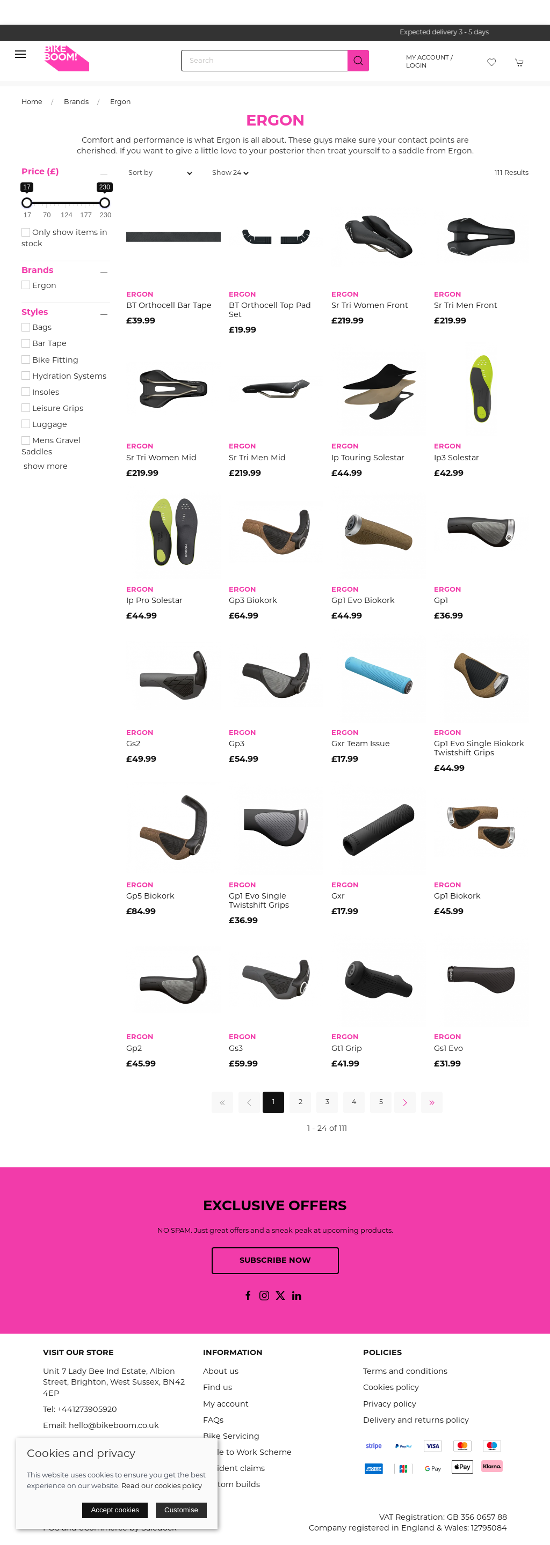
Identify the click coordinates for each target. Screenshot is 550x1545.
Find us (217, 1388)
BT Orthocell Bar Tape (169, 306)
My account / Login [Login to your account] (429, 62)
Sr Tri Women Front (369, 306)
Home (31, 102)
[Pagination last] (432, 1102)
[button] (20, 57)
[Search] (275, 60)
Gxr (338, 897)
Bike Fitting (49, 361)
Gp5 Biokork (150, 897)
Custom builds (231, 1485)
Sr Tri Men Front (465, 306)
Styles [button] (34, 312)
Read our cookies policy (161, 1486)
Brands (76, 102)
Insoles (40, 393)
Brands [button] (37, 271)
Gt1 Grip (346, 1049)
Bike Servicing (231, 1437)
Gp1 (441, 601)
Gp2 (134, 1049)
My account (226, 1405)
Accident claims (234, 1469)
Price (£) (40, 172)
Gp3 (236, 744)
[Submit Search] (358, 60)
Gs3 (236, 1049)
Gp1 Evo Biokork (363, 601)
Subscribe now (275, 1261)
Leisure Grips (52, 409)
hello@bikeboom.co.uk (114, 1426)
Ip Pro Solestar (154, 601)
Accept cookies (115, 1510)
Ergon (120, 102)
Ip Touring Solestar (367, 458)
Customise (181, 1510)
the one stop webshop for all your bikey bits (275, 33)
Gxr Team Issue (360, 744)
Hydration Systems (63, 377)
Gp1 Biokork (457, 897)
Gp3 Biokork (253, 601)
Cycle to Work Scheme (247, 1453)
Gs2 (133, 744)
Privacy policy (389, 1405)
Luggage (44, 425)
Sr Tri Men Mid (257, 458)
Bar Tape (44, 344)
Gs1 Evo (448, 1049)
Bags (36, 328)
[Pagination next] (405, 1102)
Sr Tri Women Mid (161, 458)
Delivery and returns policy (416, 1421)
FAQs (213, 1421)
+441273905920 (87, 1410)
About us (220, 1372)
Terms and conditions (405, 1372)
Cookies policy (391, 1388)
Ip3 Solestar (456, 458)
